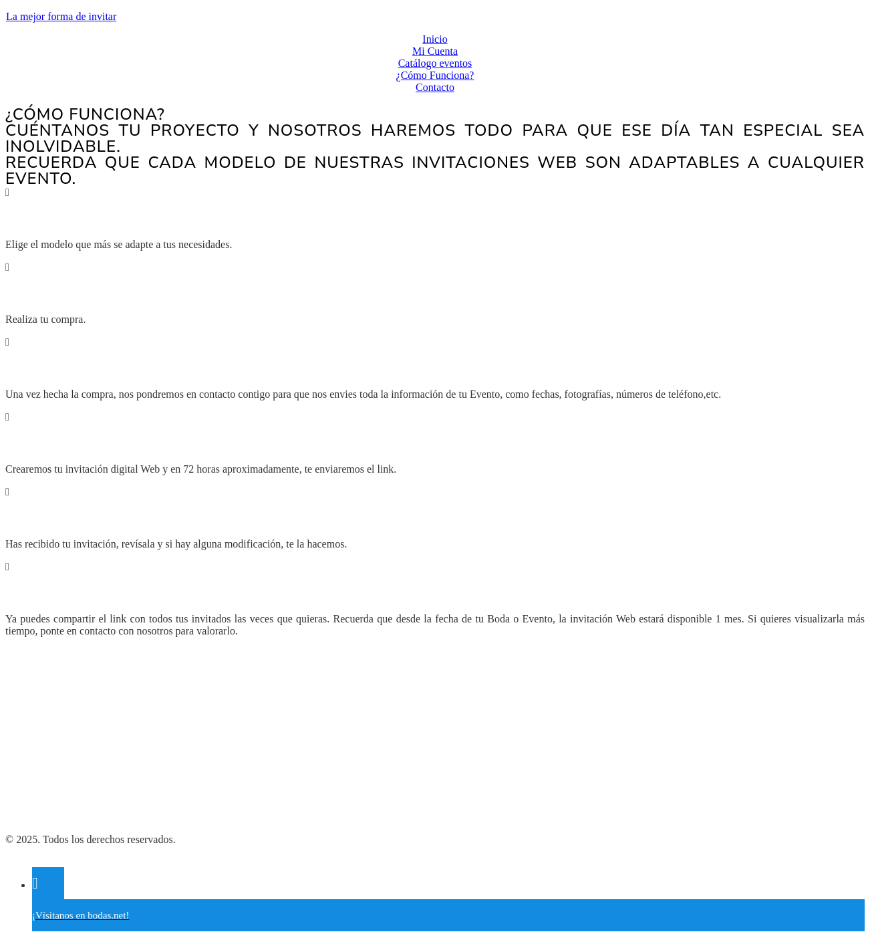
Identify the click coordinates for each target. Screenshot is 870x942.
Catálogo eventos (435, 63)
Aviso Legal (31, 816)
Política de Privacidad (52, 771)
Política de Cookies (46, 794)
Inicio (434, 39)
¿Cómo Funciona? (435, 75)
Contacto (435, 87)
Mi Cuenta (435, 51)
